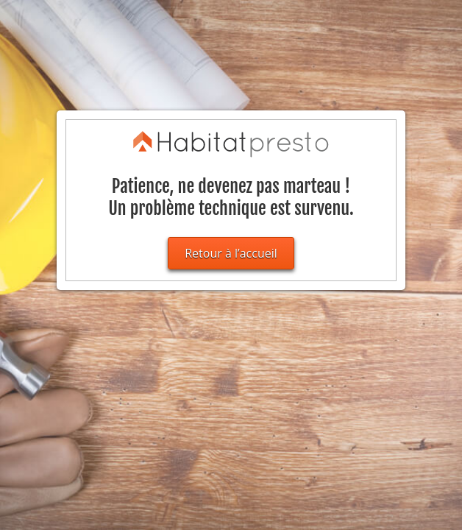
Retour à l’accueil (231, 253)
